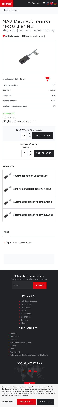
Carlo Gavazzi (20, 79)
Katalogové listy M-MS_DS (19, 243)
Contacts (24, 320)
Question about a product (34, 36)
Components (26, 304)
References (26, 307)
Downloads (14, 336)
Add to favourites (12, 36)
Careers (13, 333)
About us (24, 323)
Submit (40, 285)
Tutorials (13, 339)
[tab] (6, 232)
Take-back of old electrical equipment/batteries (29, 355)
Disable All (26, 402)
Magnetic (14, 10)
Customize (7, 402)
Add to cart (42, 135)
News (23, 311)
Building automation (29, 301)
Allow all (45, 402)
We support (15, 352)
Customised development (20, 342)
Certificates (25, 317)
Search (13, 346)
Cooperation (26, 314)
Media (12, 349)
